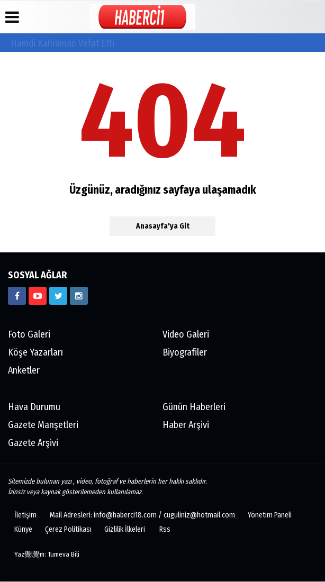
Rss (164, 529)
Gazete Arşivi (33, 443)
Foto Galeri (29, 335)
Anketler (24, 371)
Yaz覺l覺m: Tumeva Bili (46, 555)
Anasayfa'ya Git (162, 226)
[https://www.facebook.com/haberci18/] (17, 296)
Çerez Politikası (68, 529)
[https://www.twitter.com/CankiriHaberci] (58, 296)
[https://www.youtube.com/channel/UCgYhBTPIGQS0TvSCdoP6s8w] (38, 296)
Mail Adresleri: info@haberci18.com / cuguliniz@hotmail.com (142, 515)
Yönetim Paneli (270, 515)
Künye (23, 529)
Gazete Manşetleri (43, 425)
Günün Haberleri (193, 407)
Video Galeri (185, 335)
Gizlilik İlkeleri (124, 529)
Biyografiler (184, 353)
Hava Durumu (34, 407)
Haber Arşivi (185, 425)
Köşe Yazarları (35, 353)
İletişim (25, 515)
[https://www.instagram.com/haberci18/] (79, 296)
